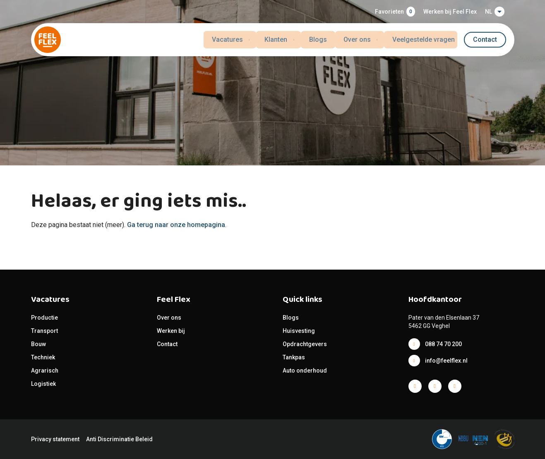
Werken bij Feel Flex (450, 11)
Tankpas (294, 357)
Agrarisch (44, 370)
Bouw (38, 344)
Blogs (318, 39)
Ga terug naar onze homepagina (176, 225)
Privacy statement (55, 439)
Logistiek (44, 383)
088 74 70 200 (443, 344)
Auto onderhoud (305, 370)
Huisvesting (299, 331)
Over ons (169, 317)
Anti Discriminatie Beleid (119, 439)
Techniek (43, 357)
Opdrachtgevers (305, 344)
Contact (485, 39)
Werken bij (171, 331)
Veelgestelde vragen (426, 39)
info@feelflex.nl (446, 360)
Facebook (415, 386)
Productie (44, 317)
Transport (44, 331)
